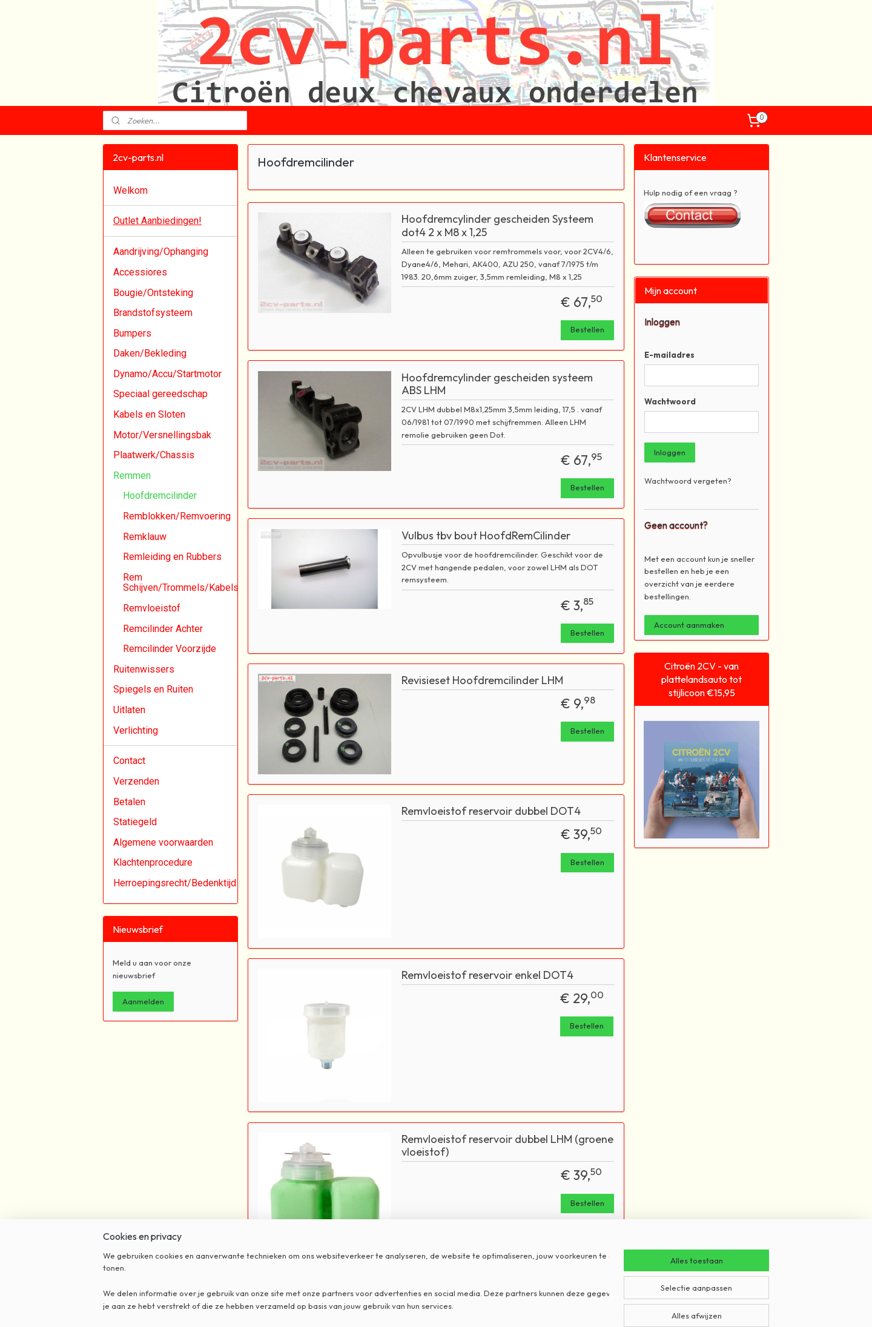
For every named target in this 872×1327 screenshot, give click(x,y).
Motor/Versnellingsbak (162, 435)
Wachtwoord (670, 401)
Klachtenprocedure (153, 862)
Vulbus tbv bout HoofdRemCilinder (485, 535)
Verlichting (135, 730)
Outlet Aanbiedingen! (157, 220)
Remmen (132, 475)
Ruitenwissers (143, 669)
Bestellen (587, 329)
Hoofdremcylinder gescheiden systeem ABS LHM (497, 384)
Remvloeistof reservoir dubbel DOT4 (491, 811)
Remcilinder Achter (163, 628)
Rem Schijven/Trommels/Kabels (180, 582)
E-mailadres (669, 355)
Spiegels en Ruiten (153, 689)
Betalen (129, 802)
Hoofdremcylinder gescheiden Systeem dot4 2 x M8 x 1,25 (497, 225)
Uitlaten (129, 710)
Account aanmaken (689, 625)
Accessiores (140, 272)
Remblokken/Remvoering (177, 516)
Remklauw (145, 536)
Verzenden (136, 781)
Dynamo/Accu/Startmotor (167, 374)
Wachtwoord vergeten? (688, 481)
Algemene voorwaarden (163, 842)
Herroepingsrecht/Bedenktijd (174, 883)
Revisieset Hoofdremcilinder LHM (482, 680)
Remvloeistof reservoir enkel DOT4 (487, 975)
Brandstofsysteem (153, 312)
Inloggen (669, 452)
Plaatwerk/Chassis (153, 455)
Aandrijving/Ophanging (160, 251)
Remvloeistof (151, 608)
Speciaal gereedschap (160, 394)
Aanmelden (143, 1001)
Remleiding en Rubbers (172, 556)
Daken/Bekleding (150, 353)
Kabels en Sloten (149, 414)
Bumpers (132, 333)
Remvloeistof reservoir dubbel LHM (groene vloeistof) (507, 1146)
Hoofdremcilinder (160, 495)
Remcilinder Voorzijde (169, 648)
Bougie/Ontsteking (153, 292)
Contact (129, 760)
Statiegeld (135, 822)
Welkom (130, 190)
